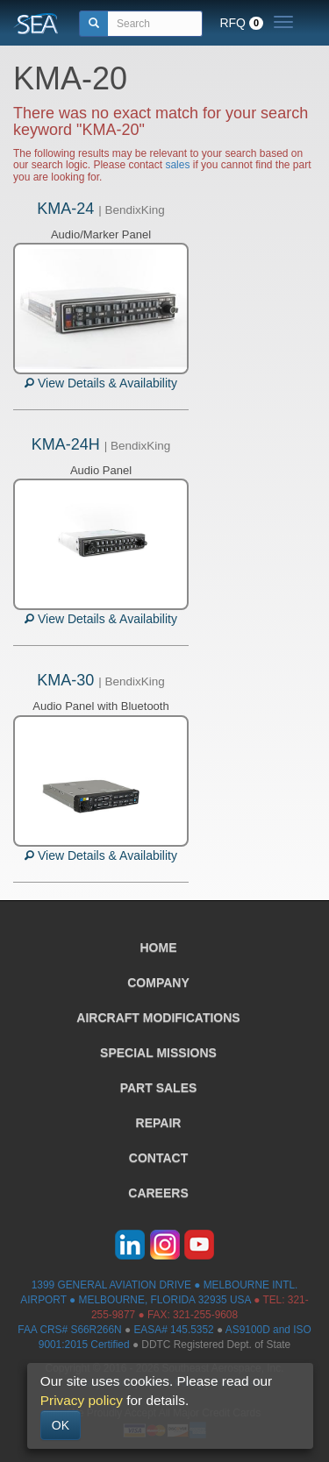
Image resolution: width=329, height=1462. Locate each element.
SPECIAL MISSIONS (158, 1053)
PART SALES (158, 1088)
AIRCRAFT (158, 1018)
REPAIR (159, 1123)
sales (177, 165)
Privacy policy (81, 1400)
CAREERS (158, 1193)
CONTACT (158, 1158)
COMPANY (158, 983)
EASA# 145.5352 (173, 1330)
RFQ (241, 23)
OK (60, 1425)
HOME (158, 947)
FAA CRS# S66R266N (69, 1330)
